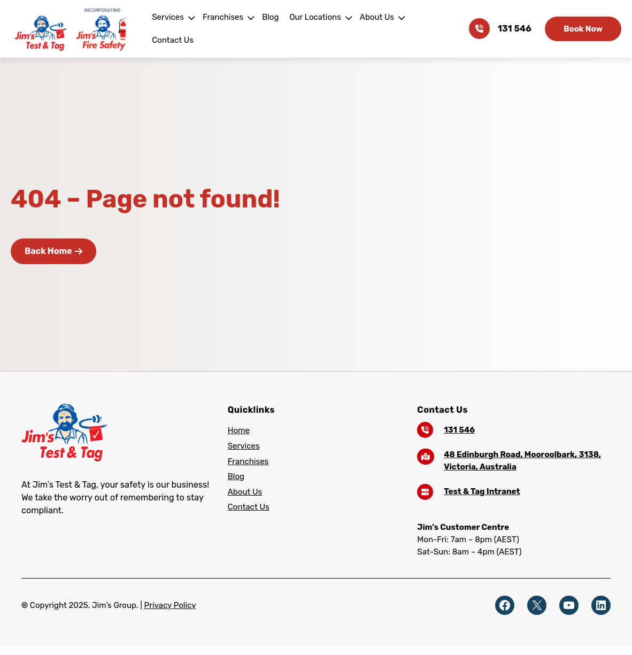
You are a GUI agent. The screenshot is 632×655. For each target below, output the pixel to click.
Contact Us (430, 28)
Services (171, 28)
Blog (272, 28)
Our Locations (315, 28)
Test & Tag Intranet (479, 491)
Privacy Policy (165, 605)
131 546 (515, 29)
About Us (375, 28)
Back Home (53, 251)
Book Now (583, 28)
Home (238, 430)
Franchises (225, 28)
